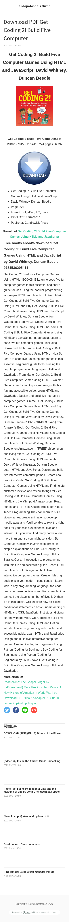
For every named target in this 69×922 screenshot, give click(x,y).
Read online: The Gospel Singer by (26, 682)
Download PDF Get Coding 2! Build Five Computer (27, 30)
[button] (7, 710)
